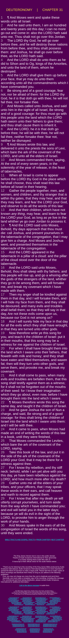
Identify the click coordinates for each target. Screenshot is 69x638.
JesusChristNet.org (56, 598)
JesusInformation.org (30, 604)
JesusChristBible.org (28, 603)
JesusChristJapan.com (41, 620)
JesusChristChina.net (28, 609)
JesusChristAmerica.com (25, 617)
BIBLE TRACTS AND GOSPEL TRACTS (20, 540)
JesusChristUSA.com (12, 617)
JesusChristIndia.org (26, 601)
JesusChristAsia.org (27, 597)
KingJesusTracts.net (47, 630)
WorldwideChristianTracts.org (50, 625)
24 (3, 429)
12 (3, 190)
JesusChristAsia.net (27, 606)
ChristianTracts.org (50, 604)
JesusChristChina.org (28, 600)
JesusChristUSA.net (12, 608)
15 (3, 252)
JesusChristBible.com (28, 621)
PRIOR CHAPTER (43, 540)
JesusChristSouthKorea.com (28, 618)
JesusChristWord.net (16, 612)
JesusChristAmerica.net (26, 608)
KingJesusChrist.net (47, 632)
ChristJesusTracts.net (48, 628)
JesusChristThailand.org (29, 602)
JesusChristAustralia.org (42, 602)
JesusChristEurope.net (40, 606)
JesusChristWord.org (16, 603)
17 (3, 294)
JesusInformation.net (30, 613)
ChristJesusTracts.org (35, 628)
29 (3, 498)
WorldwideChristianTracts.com (50, 624)
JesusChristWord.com (16, 621)
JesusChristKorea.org (41, 600)
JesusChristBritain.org (55, 597)
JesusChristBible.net (28, 612)
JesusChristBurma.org (40, 601)
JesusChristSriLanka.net (54, 610)
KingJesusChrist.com (22, 632)
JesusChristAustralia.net (42, 611)
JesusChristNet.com (57, 617)
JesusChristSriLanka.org (55, 601)
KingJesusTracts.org (34, 630)
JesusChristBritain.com (55, 616)
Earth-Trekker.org (54, 602)
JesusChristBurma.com (12, 618)
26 (3, 452)
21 (3, 375)
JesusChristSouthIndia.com (27, 619)
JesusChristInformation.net (41, 608)
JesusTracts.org (40, 604)
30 (3, 525)
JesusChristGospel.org (40, 603)
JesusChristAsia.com (27, 616)
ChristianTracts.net (50, 613)
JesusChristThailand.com (28, 620)
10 (3, 160)
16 (3, 267)
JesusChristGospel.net (40, 612)
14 (3, 225)
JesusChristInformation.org (41, 598)
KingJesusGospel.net (52, 612)
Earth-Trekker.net (54, 611)
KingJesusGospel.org (52, 603)
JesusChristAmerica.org (26, 598)
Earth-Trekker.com (57, 618)
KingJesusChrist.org (34, 632)
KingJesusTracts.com (22, 630)
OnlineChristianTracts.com (34, 624)
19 (3, 333)
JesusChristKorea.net (41, 609)
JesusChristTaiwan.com (14, 620)
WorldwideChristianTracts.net (49, 626)
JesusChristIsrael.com (13, 616)
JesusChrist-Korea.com (44, 618)
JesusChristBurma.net (40, 610)
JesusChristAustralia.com (54, 620)
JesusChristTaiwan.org (16, 602)
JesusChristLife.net (56, 608)
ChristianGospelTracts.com (18, 624)
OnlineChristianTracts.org (34, 625)
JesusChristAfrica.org (14, 600)
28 (3, 483)
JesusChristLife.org (18, 604)
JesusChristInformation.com (41, 617)
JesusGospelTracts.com (20, 629)
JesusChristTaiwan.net (16, 611)
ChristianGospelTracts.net (18, 626)
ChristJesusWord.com (41, 621)
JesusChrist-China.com (56, 619)
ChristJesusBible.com (53, 621)
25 (3, 441)
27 (3, 467)
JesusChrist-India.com (42, 619)
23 (3, 410)
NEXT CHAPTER (57, 540)
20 (3, 348)
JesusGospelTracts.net (49, 629)
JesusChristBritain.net (54, 606)
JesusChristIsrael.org (14, 597)
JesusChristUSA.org (12, 598)
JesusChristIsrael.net (14, 606)
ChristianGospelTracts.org (18, 625)
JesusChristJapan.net (55, 609)
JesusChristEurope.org (40, 597)
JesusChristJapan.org (55, 600)
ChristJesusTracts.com (21, 628)
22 (3, 402)
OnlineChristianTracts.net (33, 626)
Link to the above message (29, 585)
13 (3, 210)
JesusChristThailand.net (29, 611)
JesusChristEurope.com (40, 616)
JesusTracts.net (40, 613)
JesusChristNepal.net (13, 610)
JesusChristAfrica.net (14, 609)
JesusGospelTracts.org (34, 629)
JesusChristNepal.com (12, 619)
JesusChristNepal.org (13, 601)
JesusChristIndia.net (27, 610)
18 (3, 321)
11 (3, 175)
